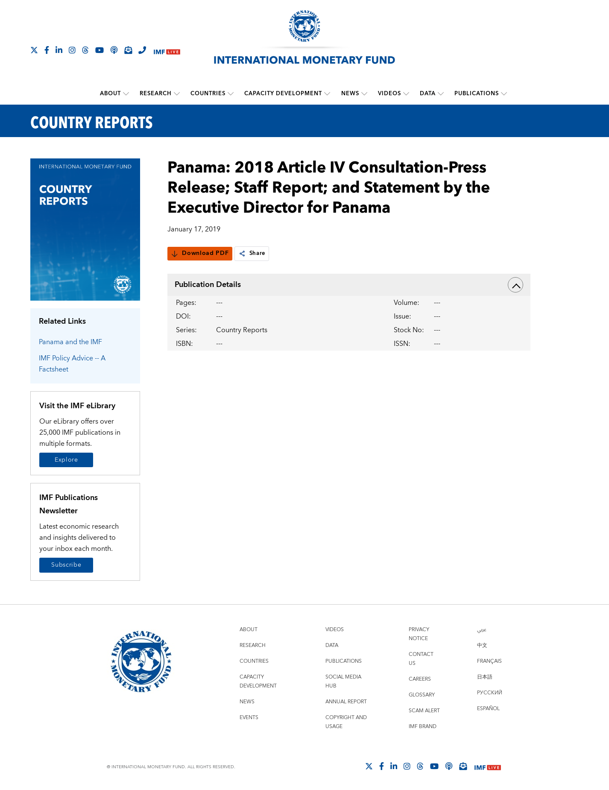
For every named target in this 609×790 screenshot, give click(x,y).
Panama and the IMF (70, 342)
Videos (389, 93)
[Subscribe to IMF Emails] (128, 50)
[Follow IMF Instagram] (72, 50)
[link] (242, 253)
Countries (207, 93)
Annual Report (346, 701)
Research (156, 93)
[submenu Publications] (503, 93)
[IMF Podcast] (114, 50)
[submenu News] (364, 93)
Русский (489, 692)
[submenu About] (126, 93)
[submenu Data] (440, 93)
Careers (420, 678)
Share (252, 253)
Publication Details (349, 284)
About (110, 93)
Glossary (422, 694)
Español (488, 708)
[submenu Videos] (406, 93)
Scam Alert (424, 710)
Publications (476, 93)
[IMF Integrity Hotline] (142, 50)
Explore (66, 459)
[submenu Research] (177, 93)
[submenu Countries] (230, 93)
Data (427, 93)
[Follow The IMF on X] (34, 50)
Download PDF (199, 253)
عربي (481, 629)
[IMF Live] (167, 50)
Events (249, 717)
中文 (482, 645)
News (350, 93)
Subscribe (66, 565)
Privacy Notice (419, 634)
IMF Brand (422, 726)
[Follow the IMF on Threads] (85, 50)
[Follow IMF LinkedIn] (59, 50)
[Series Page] (85, 228)
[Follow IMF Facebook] (46, 50)
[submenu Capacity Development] (327, 93)
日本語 (484, 676)
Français (489, 660)
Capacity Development (283, 93)
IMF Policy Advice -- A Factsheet (72, 363)
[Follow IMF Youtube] (99, 50)
